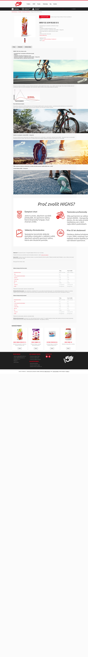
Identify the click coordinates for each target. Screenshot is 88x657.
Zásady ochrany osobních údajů (36, 366)
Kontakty (55, 4)
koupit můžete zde (43, 35)
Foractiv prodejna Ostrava (35, 359)
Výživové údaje (28, 46)
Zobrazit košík (44, 16)
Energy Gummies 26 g (35, 342)
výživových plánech (44, 254)
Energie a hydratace (47, 39)
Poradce (38, 4)
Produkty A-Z (54, 39)
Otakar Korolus (47, 371)
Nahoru (67, 371)
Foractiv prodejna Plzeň (34, 356)
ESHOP (34, 4)
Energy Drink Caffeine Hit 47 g (19, 342)
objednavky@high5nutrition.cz (20, 356)
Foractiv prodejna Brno (34, 357)
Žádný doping (45, 4)
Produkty (28, 4)
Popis (14, 46)
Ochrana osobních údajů (35, 364)
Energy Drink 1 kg (68, 342)
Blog (50, 4)
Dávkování (20, 46)
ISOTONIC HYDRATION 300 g (52, 342)
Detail (20, 348)
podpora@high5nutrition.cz (19, 357)
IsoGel (43, 40)
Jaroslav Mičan (55, 371)
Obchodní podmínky (34, 363)
